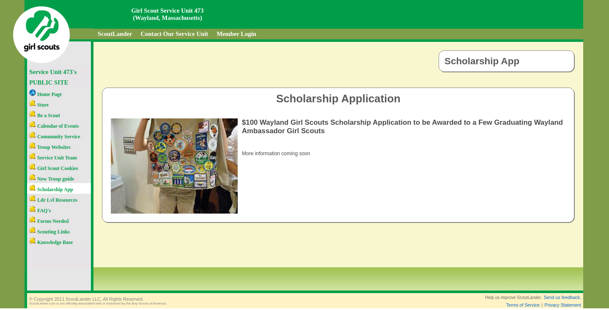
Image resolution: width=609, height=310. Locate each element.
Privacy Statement (563, 304)
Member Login (236, 33)
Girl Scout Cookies (53, 168)
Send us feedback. (562, 297)
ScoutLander (115, 33)
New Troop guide (51, 179)
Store (39, 105)
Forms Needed (49, 221)
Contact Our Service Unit (174, 33)
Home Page (45, 94)
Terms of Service (523, 304)
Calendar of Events (54, 126)
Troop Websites (50, 147)
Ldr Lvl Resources (53, 200)
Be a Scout (44, 115)
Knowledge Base (51, 242)
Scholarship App (51, 189)
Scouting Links (49, 232)
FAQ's (40, 211)
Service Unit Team (53, 158)
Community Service (54, 137)
